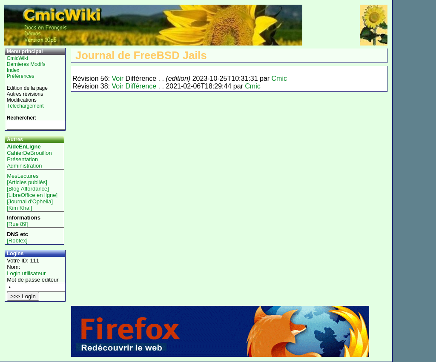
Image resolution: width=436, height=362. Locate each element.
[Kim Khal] (19, 208)
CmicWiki (17, 58)
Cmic (279, 78)
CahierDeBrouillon (29, 153)
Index (13, 70)
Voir (117, 78)
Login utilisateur (26, 273)
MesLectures (22, 176)
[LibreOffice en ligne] (32, 195)
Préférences (20, 76)
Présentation (22, 159)
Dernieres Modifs (26, 64)
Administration (24, 165)
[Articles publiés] (27, 182)
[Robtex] (17, 240)
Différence (141, 86)
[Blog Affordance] (28, 188)
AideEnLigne (23, 146)
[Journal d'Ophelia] (30, 201)
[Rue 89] (17, 224)
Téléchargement (25, 106)
